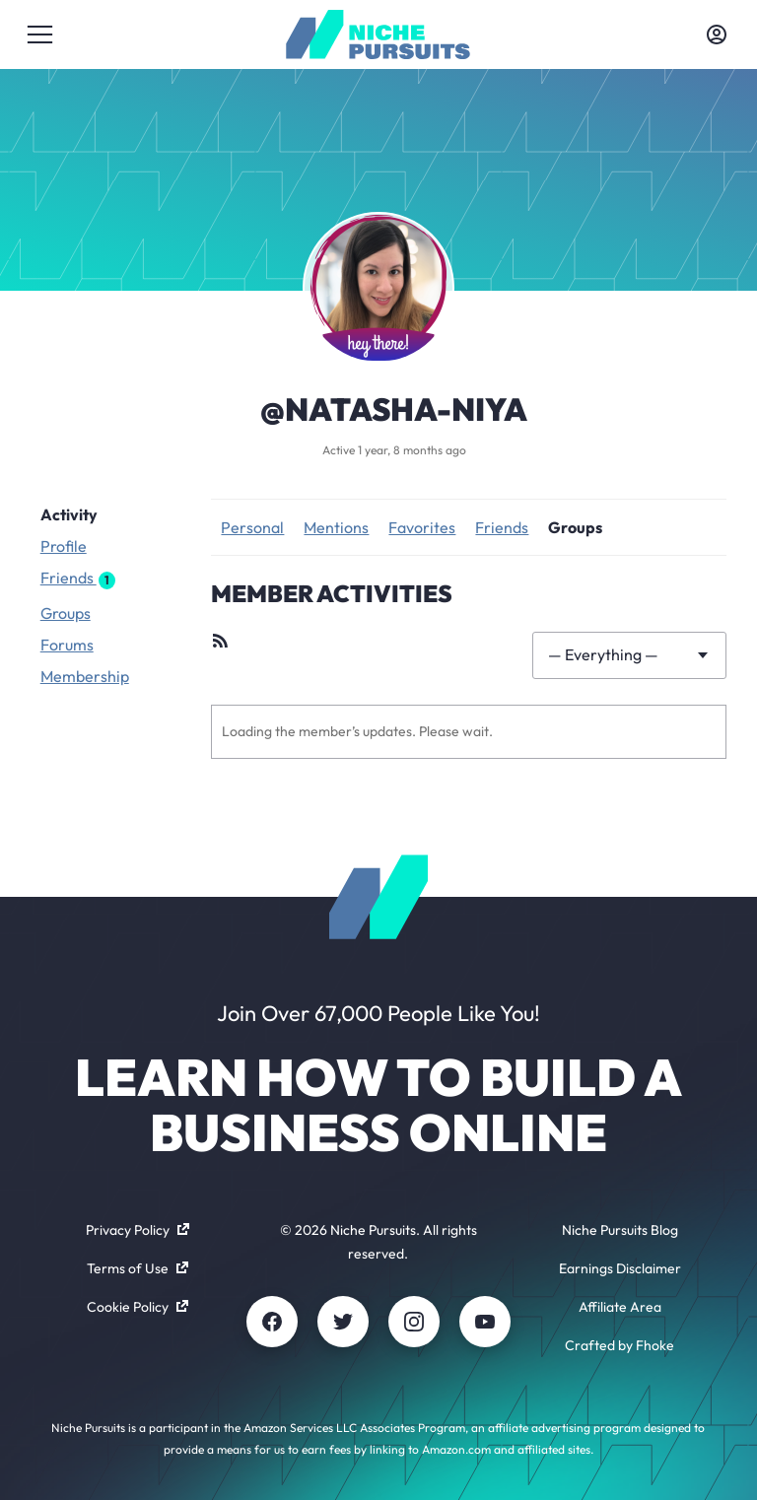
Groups (65, 613)
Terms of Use (137, 1268)
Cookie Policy (137, 1307)
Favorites (421, 527)
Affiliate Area (620, 1307)
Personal (252, 527)
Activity (69, 514)
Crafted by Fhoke (619, 1345)
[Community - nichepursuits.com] (378, 34)
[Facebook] (272, 1321)
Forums (67, 644)
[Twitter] (343, 1321)
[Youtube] (485, 1321)
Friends (77, 578)
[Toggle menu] (40, 34)
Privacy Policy (137, 1230)
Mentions (336, 527)
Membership (84, 676)
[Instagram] (414, 1321)
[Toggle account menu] (716, 34)
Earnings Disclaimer (620, 1268)
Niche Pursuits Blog (620, 1230)
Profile (63, 546)
